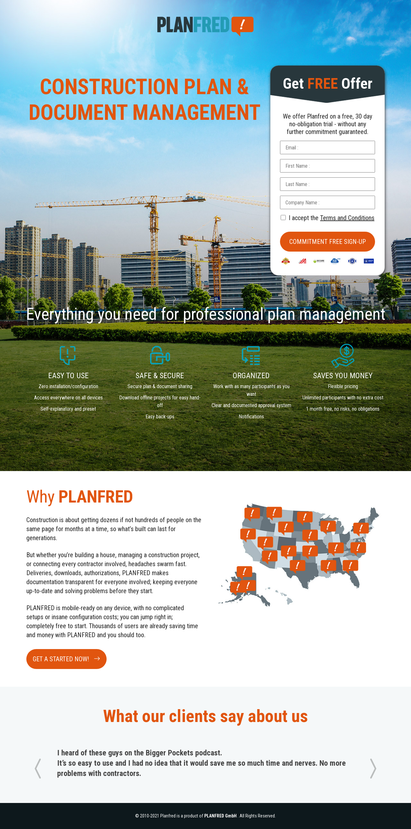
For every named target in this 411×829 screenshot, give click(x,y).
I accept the (327, 218)
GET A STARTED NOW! (66, 659)
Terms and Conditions (347, 218)
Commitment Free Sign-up (327, 241)
